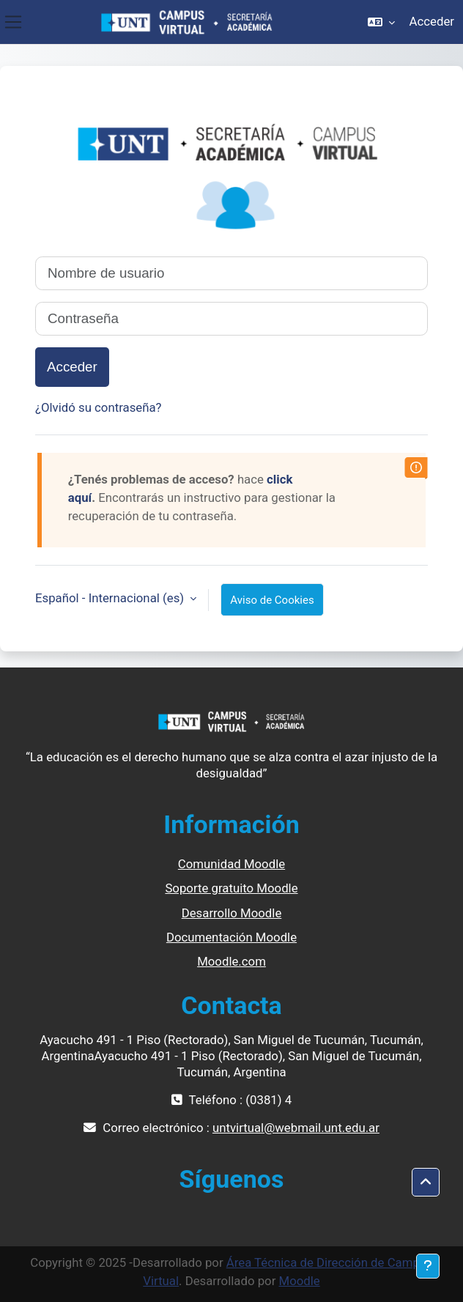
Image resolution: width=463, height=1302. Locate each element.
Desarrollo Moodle (232, 913)
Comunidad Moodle (231, 864)
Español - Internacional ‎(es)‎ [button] (111, 598)
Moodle (298, 1280)
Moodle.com (231, 961)
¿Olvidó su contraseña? (98, 407)
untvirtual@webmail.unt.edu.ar (295, 1127)
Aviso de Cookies (272, 600)
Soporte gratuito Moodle (231, 888)
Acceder (432, 21)
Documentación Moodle (231, 937)
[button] (381, 22)
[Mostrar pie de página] (428, 1266)
